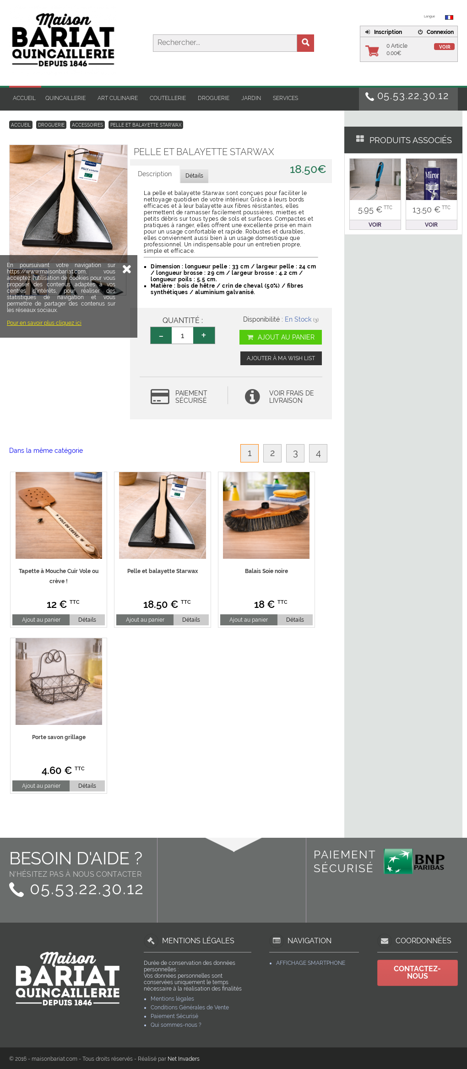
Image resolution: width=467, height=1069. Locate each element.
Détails (87, 620)
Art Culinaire (118, 98)
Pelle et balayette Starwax (145, 125)
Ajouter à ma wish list (281, 358)
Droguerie (213, 98)
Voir (445, 47)
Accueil (24, 98)
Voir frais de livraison (291, 397)
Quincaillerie (65, 98)
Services (285, 98)
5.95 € (375, 209)
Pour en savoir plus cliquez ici (44, 397)
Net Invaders (184, 1059)
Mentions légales (172, 999)
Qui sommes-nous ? (176, 1025)
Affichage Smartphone (310, 963)
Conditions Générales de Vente (190, 1007)
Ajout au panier (280, 337)
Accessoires (87, 125)
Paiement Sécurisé (174, 1016)
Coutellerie (168, 98)
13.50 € (432, 209)
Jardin (251, 98)
